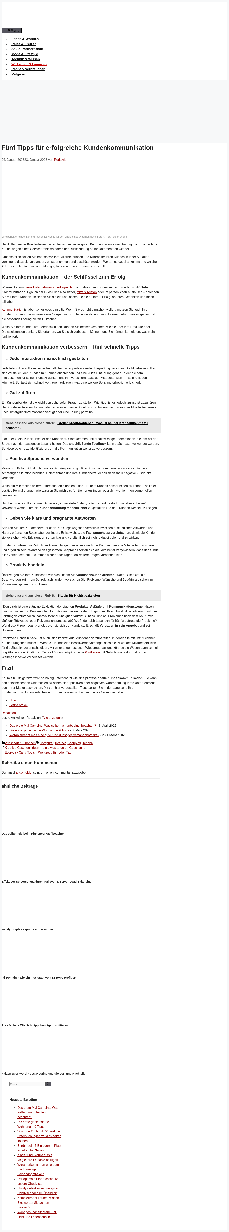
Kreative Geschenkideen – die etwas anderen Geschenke (45, 747)
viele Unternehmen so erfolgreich (49, 287)
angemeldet (24, 772)
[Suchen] (48, 1084)
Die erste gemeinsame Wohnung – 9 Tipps (39, 730)
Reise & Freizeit (23, 44)
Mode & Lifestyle (24, 54)
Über (12, 700)
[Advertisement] (114, 110)
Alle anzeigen (52, 717)
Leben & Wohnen (25, 39)
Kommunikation (12, 309)
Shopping (74, 743)
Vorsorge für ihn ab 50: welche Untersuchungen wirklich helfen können (39, 1136)
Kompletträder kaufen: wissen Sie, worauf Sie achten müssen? (38, 1202)
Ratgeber (18, 74)
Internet (60, 743)
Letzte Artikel (18, 705)
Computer (46, 743)
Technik (88, 743)
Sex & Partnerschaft (27, 49)
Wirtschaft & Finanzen (29, 64)
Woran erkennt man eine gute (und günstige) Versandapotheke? (54, 735)
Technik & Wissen (25, 59)
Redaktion (9, 713)
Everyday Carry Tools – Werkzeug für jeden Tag (38, 752)
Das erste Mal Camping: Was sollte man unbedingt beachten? (52, 725)
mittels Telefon (87, 292)
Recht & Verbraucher (28, 69)
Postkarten (92, 652)
